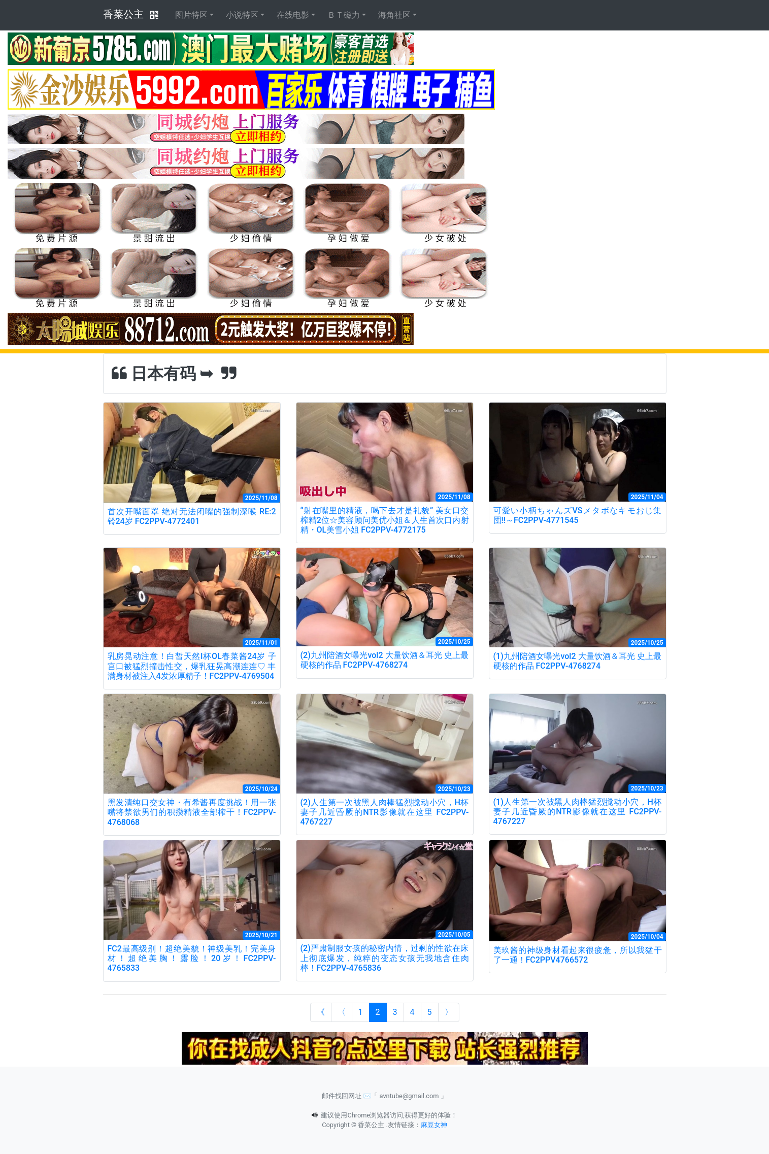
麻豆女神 (434, 1125)
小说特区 (242, 15)
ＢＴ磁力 (343, 15)
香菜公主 (123, 14)
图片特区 (191, 15)
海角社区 (394, 15)
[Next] (448, 1012)
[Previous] (341, 1012)
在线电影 (293, 15)
